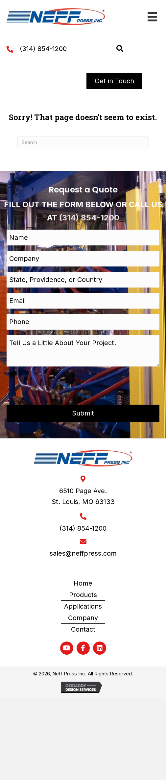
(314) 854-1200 (43, 49)
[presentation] (57, 384)
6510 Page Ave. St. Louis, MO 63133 (83, 496)
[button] (119, 48)
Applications (83, 606)
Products (83, 595)
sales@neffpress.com (83, 553)
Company (83, 618)
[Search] (83, 142)
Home (83, 583)
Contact (83, 629)
